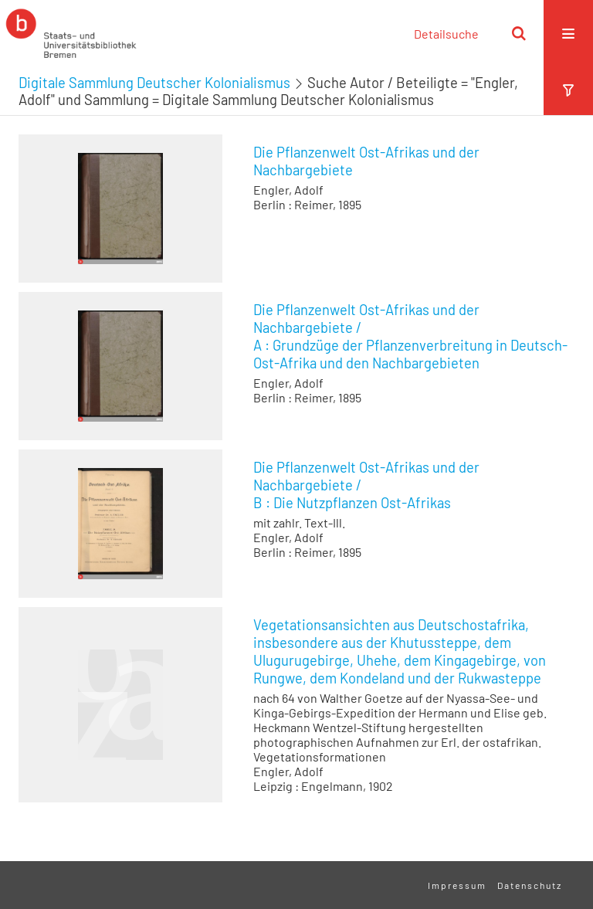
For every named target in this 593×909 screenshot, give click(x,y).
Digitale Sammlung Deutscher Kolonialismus (154, 82)
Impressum (457, 885)
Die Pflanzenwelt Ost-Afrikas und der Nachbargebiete (366, 161)
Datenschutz (529, 885)
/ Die (366, 485)
